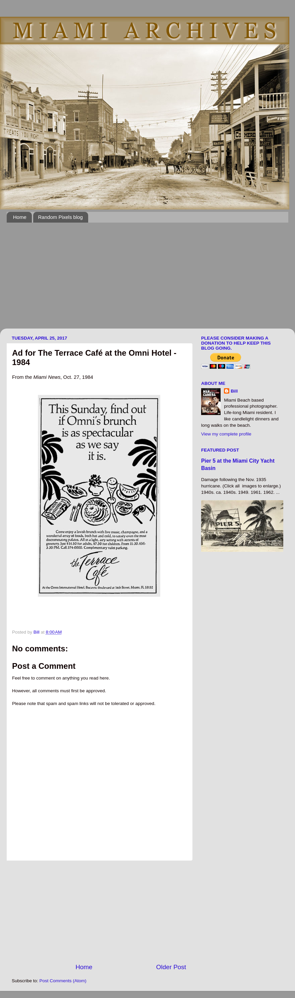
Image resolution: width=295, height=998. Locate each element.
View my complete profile (226, 433)
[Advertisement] (103, 280)
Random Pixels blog (60, 217)
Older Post (171, 967)
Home (19, 217)
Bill (234, 391)
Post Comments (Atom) (63, 980)
